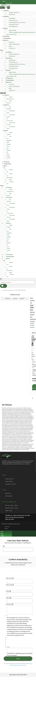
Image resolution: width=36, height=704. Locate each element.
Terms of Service (19, 665)
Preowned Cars (11, 111)
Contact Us (12, 48)
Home (3, 290)
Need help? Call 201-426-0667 (18, 674)
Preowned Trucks (11, 123)
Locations (6, 10)
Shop (4, 475)
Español (3, 1)
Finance (5, 28)
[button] (18, 50)
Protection (6, 36)
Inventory (6, 16)
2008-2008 (20, 290)
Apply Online (9, 133)
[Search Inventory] (17, 282)
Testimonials (7, 38)
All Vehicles (9, 107)
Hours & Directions (14, 44)
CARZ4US (3, 93)
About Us (5, 40)
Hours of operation (9, 502)
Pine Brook (12, 14)
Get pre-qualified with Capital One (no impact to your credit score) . (21, 33)
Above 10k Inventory (9, 290)
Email (8, 647)
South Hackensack (10, 98)
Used (16, 290)
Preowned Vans (13, 26)
